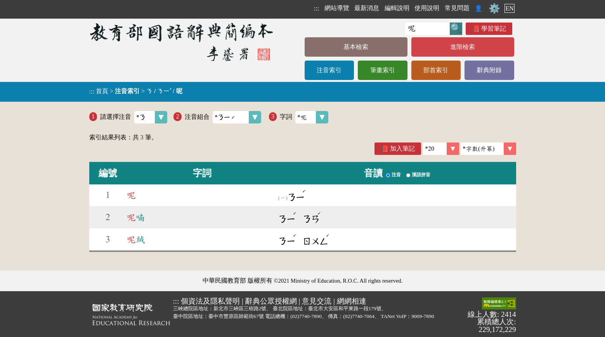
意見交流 (316, 301)
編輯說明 (397, 8)
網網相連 (351, 301)
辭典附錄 (489, 70)
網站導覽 (336, 8)
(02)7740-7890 (306, 316)
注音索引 (329, 70)
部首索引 (435, 70)
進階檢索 (462, 46)
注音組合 (223, 117)
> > (135, 91)
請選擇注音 (133, 117)
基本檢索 (355, 46)
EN (509, 8)
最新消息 (366, 8)
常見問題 (457, 8)
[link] (488, 148)
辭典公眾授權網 (271, 301)
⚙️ (494, 8)
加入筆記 (402, 148)
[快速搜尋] (427, 29)
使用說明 (426, 8)
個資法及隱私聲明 (210, 301)
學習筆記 (493, 28)
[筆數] (441, 148)
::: (316, 8)
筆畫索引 (382, 70)
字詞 (304, 117)
